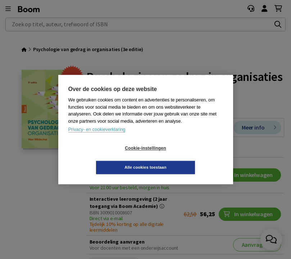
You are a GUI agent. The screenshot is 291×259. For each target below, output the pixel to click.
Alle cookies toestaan (188, 157)
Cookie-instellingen (102, 157)
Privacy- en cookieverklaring (97, 139)
